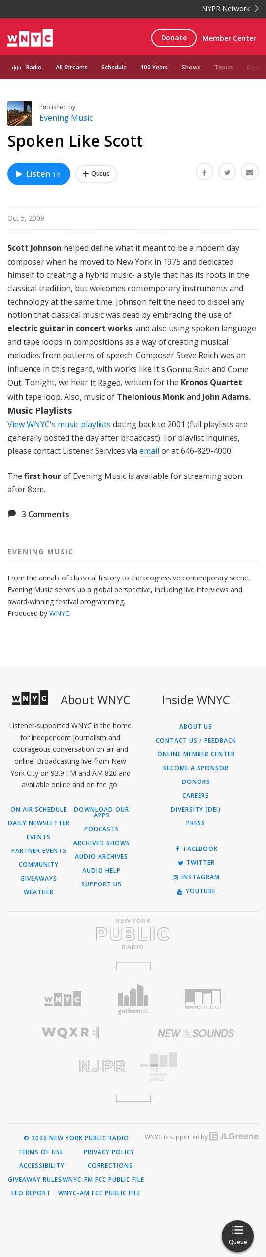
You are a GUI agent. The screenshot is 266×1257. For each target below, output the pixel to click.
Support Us (101, 884)
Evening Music (66, 117)
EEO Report (31, 1193)
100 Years (154, 67)
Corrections (110, 1166)
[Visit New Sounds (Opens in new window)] (196, 1033)
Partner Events (38, 851)
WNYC (59, 613)
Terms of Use (41, 1152)
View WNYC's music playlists (59, 424)
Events (39, 837)
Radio (34, 67)
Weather (39, 892)
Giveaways (38, 879)
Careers (195, 796)
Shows (191, 67)
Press (195, 823)
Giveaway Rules (35, 1180)
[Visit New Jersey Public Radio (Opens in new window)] (70, 1066)
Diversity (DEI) (196, 810)
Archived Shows (101, 843)
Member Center (229, 38)
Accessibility (42, 1166)
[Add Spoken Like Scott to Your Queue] (96, 174)
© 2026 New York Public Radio (76, 1138)
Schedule (114, 67)
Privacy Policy (109, 1152)
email (149, 450)
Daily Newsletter (39, 823)
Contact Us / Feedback (196, 741)
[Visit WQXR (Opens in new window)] (70, 1033)
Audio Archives (101, 857)
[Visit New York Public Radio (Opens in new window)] (133, 934)
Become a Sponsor (196, 768)
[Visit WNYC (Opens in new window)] (63, 999)
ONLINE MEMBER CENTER (196, 754)
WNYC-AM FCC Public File (99, 1193)
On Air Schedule (38, 810)
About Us (195, 727)
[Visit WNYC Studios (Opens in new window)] (203, 999)
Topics (223, 67)
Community (39, 865)
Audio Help (101, 871)
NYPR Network (230, 8)
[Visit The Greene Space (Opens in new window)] (196, 1066)
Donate (174, 37)
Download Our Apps (101, 812)
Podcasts (101, 829)
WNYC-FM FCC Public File (103, 1180)
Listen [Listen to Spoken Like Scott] (38, 174)
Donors (196, 782)
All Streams (72, 67)
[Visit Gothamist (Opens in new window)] (133, 999)
